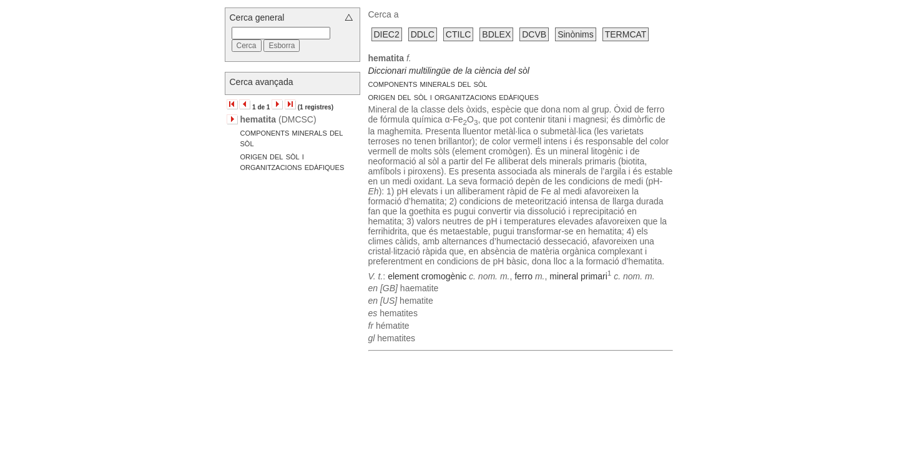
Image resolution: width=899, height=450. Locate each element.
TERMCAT (626, 34)
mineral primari (578, 276)
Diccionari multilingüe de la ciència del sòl (448, 71)
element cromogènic (427, 276)
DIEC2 (387, 34)
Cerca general (257, 17)
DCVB (534, 34)
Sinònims (576, 34)
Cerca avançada (261, 82)
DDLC (423, 34)
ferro (523, 276)
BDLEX (496, 34)
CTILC (458, 34)
